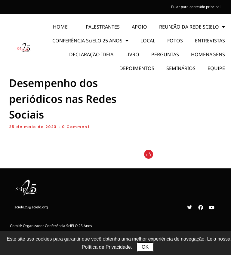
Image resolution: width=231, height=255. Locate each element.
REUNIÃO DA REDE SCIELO (192, 26)
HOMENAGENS (208, 54)
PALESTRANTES (103, 26)
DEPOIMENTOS (136, 68)
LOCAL (147, 40)
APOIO (139, 26)
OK (145, 247)
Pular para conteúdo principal (195, 6)
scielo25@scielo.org (31, 207)
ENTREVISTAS (210, 40)
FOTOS (175, 40)
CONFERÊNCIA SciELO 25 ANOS (90, 40)
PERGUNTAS (165, 54)
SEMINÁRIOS (181, 68)
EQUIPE (216, 68)
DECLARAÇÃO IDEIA (91, 54)
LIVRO (132, 54)
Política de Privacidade (106, 247)
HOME (60, 26)
